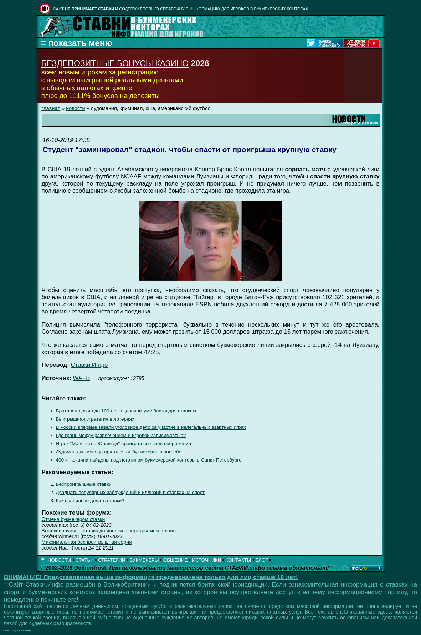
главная (51, 108)
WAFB (81, 378)
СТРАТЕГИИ (111, 560)
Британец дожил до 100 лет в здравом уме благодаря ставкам (126, 410)
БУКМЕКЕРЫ (144, 560)
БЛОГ (262, 560)
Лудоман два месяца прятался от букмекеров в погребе (118, 451)
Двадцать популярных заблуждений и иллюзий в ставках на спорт (130, 492)
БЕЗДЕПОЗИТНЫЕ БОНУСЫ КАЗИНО (115, 63)
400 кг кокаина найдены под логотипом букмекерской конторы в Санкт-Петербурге (149, 460)
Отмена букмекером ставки (73, 519)
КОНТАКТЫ (238, 560)
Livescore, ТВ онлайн (17, 630)
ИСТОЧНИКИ (206, 560)
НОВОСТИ (59, 560)
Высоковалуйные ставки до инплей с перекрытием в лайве (110, 530)
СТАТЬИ (85, 560)
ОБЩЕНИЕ (175, 560)
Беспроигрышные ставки (84, 484)
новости (75, 108)
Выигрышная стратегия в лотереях (95, 419)
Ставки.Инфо (89, 364)
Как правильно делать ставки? (90, 500)
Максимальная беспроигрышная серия (87, 542)
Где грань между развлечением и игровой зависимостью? (121, 435)
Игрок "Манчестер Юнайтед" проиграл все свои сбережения (123, 443)
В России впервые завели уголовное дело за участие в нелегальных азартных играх (151, 427)
